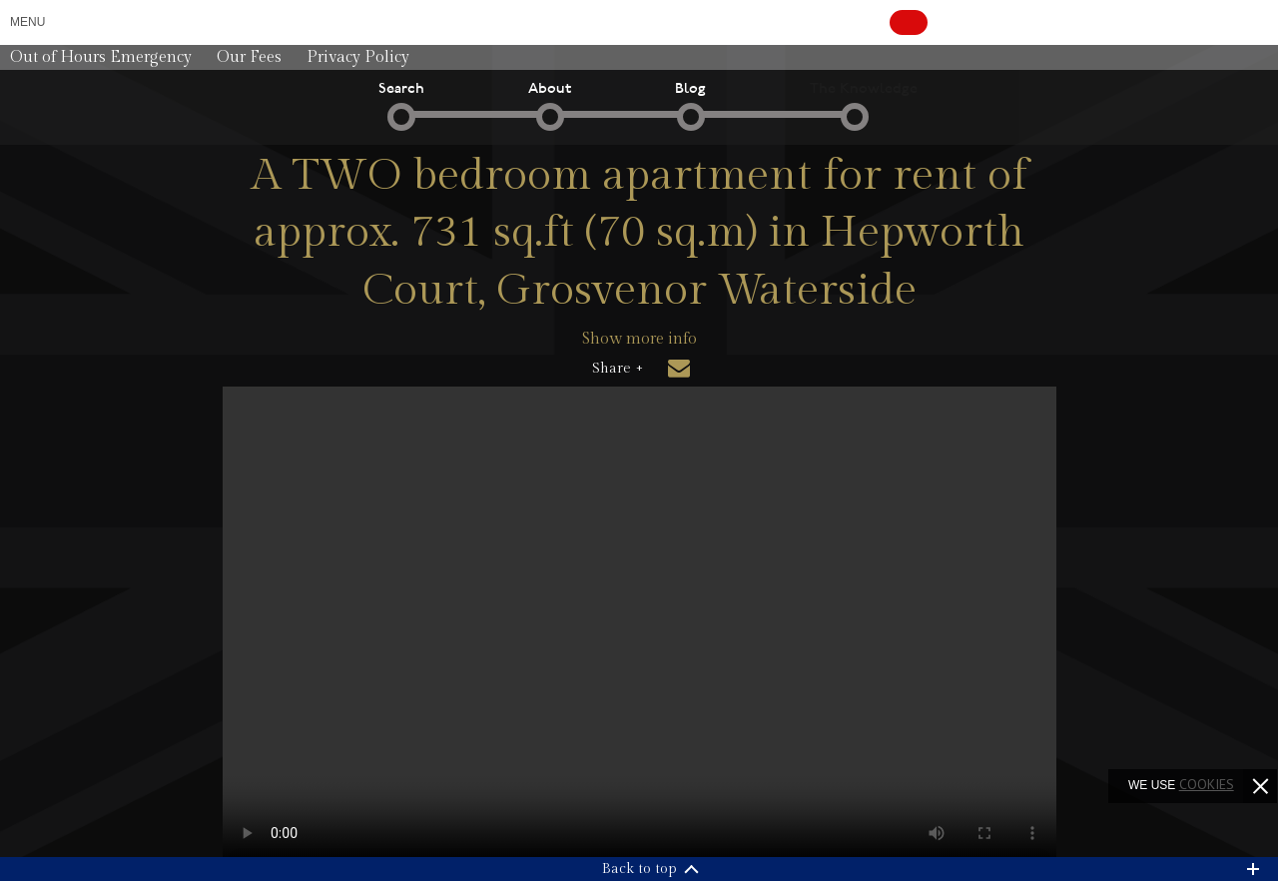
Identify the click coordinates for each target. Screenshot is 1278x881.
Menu (27, 22)
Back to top (639, 869)
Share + (617, 369)
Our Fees (249, 57)
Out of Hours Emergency (101, 57)
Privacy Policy (358, 57)
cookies (1206, 784)
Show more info (639, 339)
